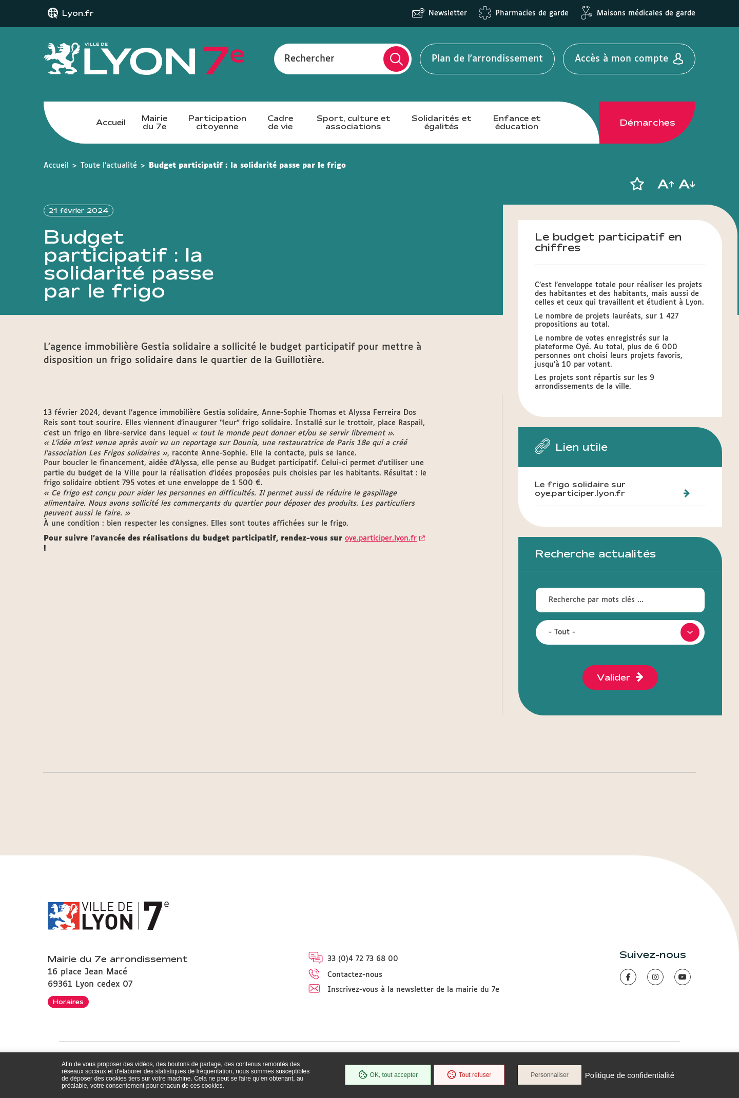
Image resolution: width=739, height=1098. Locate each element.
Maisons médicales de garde (646, 13)
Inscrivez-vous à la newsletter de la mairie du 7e (413, 989)
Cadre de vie (280, 122)
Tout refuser (469, 1075)
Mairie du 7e (154, 122)
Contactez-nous (354, 975)
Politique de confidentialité (629, 1075)
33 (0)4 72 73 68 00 (362, 959)
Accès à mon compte (621, 59)
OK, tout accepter (388, 1075)
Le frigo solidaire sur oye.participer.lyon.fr (580, 489)
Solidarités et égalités (442, 122)
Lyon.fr (78, 13)
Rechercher (309, 59)
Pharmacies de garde (532, 13)
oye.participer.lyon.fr (381, 577)
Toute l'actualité (109, 165)
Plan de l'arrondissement (487, 59)
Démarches (647, 122)
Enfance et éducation (517, 122)
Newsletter (448, 13)
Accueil (111, 122)
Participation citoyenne (217, 122)
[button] (637, 184)
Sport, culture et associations (354, 122)
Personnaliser (549, 1075)
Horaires (68, 1001)
